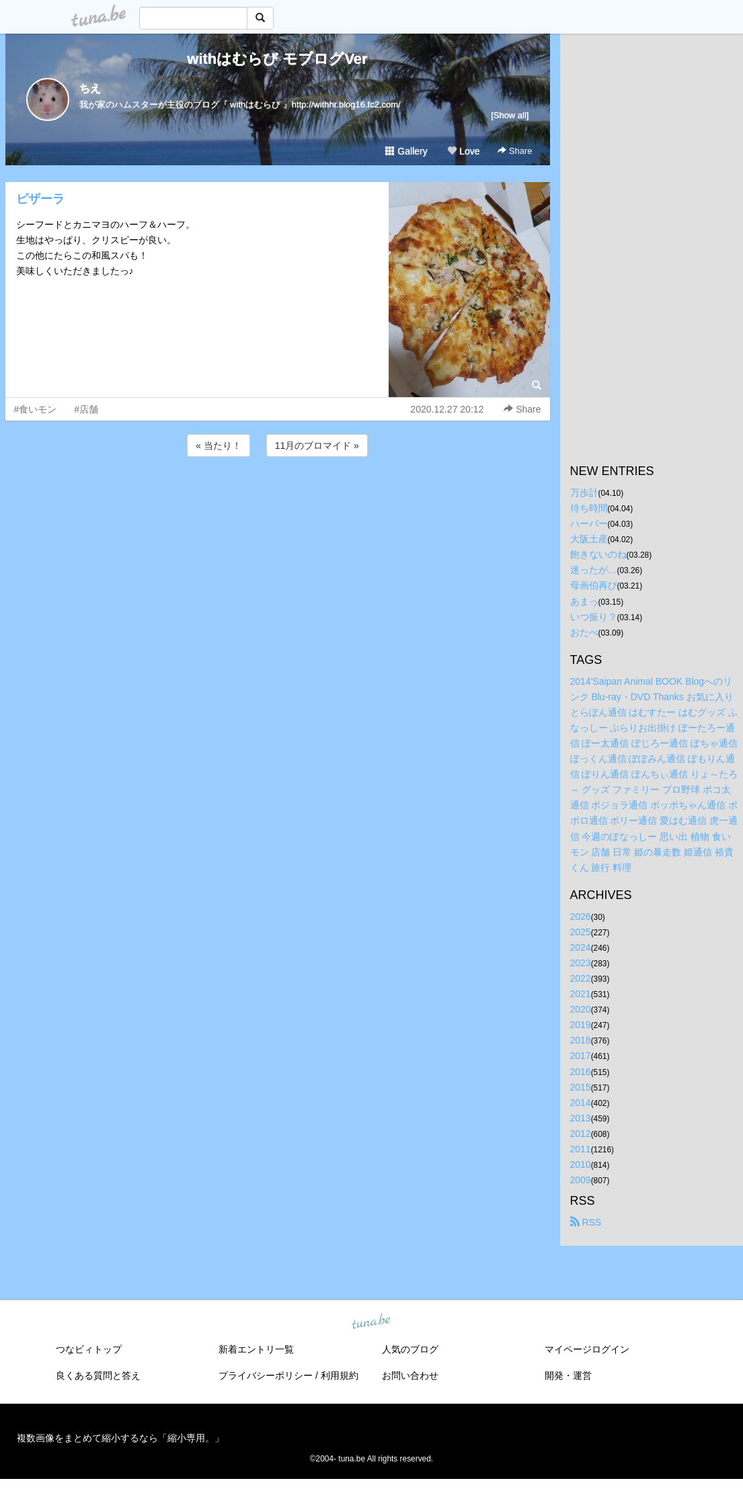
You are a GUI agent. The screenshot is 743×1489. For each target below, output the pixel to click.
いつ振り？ (593, 616)
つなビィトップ (89, 1349)
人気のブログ (410, 1349)
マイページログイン (587, 1349)
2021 (580, 993)
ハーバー (589, 523)
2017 (580, 1055)
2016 (580, 1071)
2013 (580, 1118)
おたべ (584, 632)
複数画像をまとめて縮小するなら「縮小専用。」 (120, 1438)
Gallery (406, 151)
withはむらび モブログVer (277, 58)
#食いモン (35, 409)
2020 (580, 1009)
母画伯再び (593, 585)
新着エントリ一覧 (256, 1349)
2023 (580, 963)
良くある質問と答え (98, 1375)
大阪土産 (589, 539)
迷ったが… (593, 569)
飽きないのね (598, 554)
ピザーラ (40, 199)
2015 (580, 1087)
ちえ (90, 88)
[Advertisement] (277, 496)
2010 (580, 1164)
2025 (580, 932)
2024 (580, 947)
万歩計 (584, 492)
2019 (580, 1024)
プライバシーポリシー (266, 1375)
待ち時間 (589, 508)
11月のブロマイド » (317, 445)
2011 (580, 1149)
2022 (580, 978)
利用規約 (339, 1375)
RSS (586, 1222)
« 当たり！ (218, 445)
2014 (580, 1102)
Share (515, 151)
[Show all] (510, 115)
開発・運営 (568, 1375)
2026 (580, 916)
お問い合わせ (410, 1375)
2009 (580, 1180)
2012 (580, 1133)
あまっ (584, 601)
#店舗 (86, 409)
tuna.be (371, 1322)
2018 (580, 1040)
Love (463, 151)
